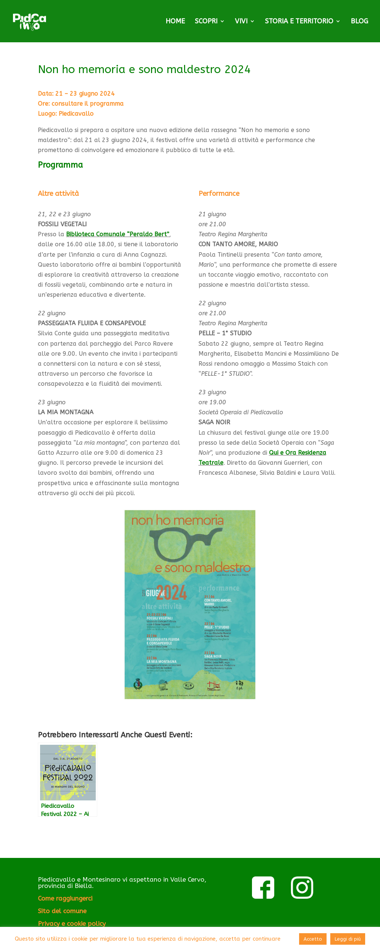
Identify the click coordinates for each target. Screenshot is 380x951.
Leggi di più (348, 939)
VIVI (241, 22)
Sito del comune (62, 911)
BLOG (359, 22)
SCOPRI (206, 22)
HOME (175, 22)
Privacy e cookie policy (72, 923)
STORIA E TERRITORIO (299, 22)
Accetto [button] (313, 939)
